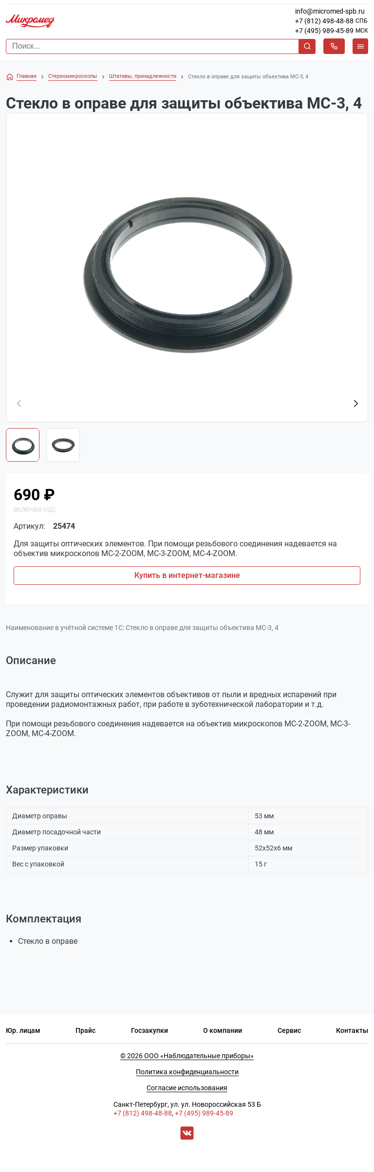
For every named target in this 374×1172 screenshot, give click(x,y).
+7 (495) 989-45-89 (324, 31)
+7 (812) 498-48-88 (324, 21)
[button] (355, 404)
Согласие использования (187, 1088)
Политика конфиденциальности (187, 1072)
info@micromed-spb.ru (330, 11)
